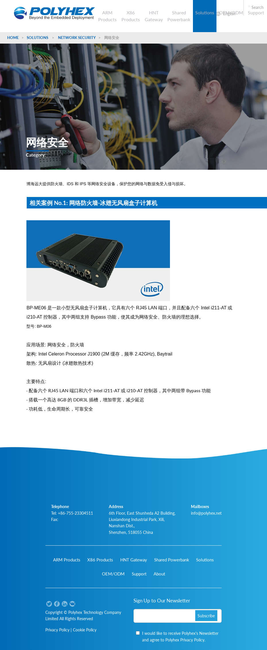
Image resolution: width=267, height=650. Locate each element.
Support (256, 12)
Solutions (204, 12)
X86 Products (130, 16)
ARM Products (107, 16)
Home (13, 37)
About (159, 573)
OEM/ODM (231, 12)
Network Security (77, 37)
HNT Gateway (154, 16)
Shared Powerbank (178, 16)
